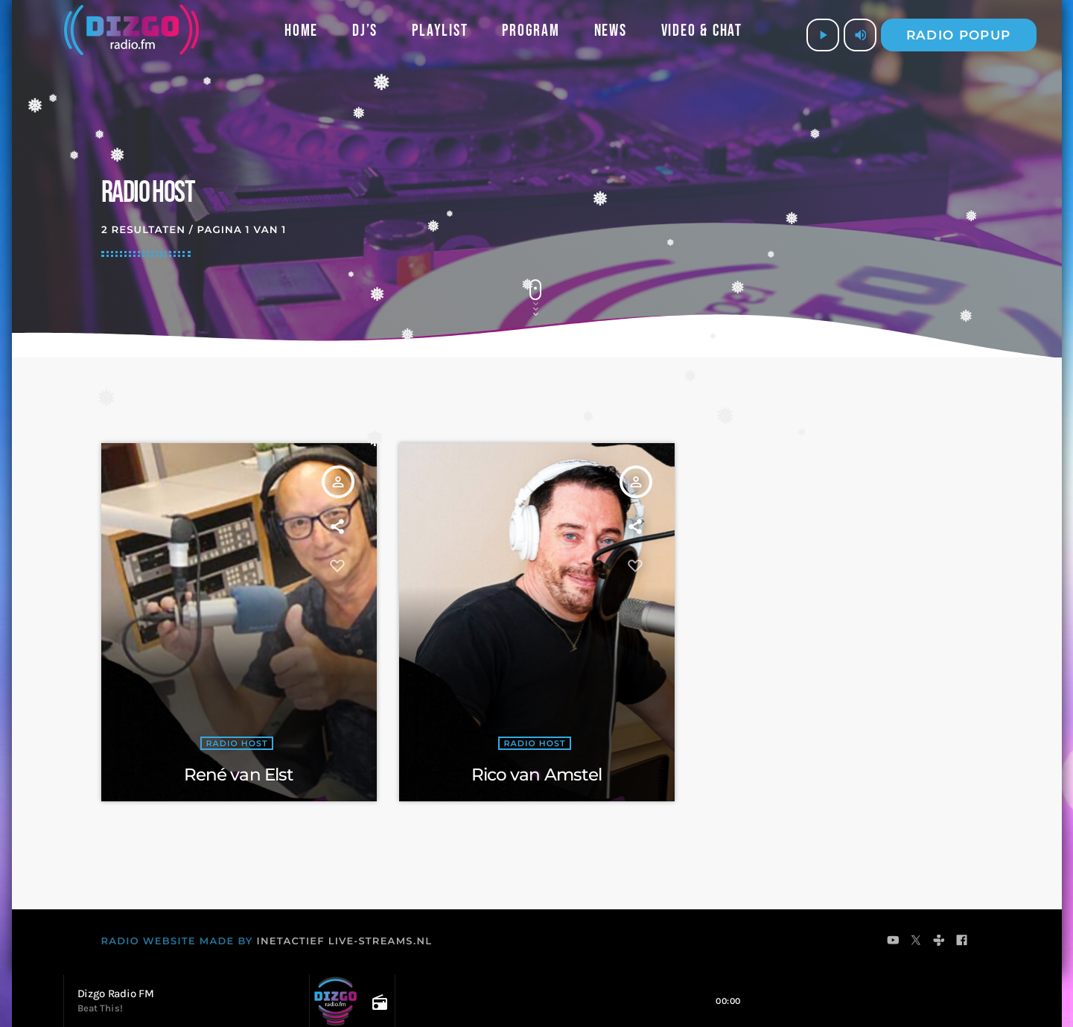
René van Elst (239, 774)
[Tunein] (939, 942)
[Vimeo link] (131, 35)
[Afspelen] (822, 35)
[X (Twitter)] (916, 942)
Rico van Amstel (537, 774)
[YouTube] (893, 942)
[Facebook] (962, 942)
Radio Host (236, 744)
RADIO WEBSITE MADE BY (177, 941)
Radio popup (958, 35)
